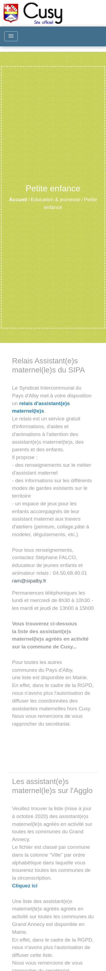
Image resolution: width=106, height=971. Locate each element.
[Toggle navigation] (11, 36)
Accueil (18, 199)
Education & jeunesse (56, 199)
